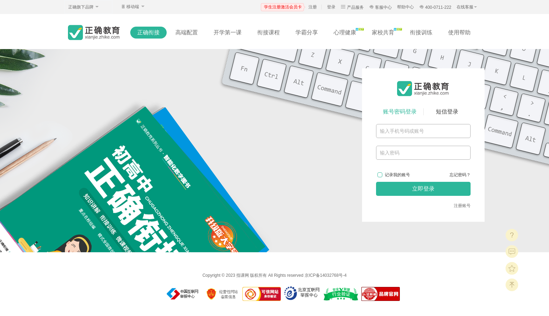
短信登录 (447, 112)
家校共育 (383, 32)
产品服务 (352, 7)
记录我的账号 (397, 175)
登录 (331, 7)
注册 (312, 7)
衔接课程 (268, 32)
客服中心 (380, 7)
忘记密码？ (460, 175)
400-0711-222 (435, 7)
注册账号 (462, 206)
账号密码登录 (400, 112)
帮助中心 (405, 7)
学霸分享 (307, 32)
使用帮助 (459, 32)
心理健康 (345, 32)
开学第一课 (228, 32)
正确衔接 (148, 32)
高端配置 (186, 32)
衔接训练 (421, 32)
